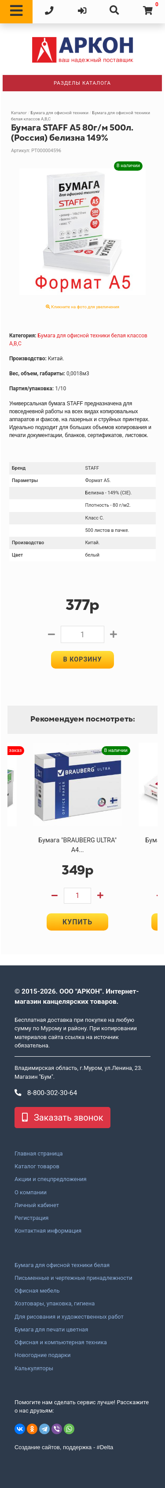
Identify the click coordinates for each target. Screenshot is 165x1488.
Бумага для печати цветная (51, 1330)
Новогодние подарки (43, 1355)
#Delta (105, 1447)
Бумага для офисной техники (59, 112)
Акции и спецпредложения (51, 1179)
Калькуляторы (34, 1368)
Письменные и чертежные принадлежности (73, 1278)
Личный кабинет (37, 1205)
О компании (31, 1192)
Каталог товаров (37, 1166)
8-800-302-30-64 (46, 1093)
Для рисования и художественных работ (69, 1317)
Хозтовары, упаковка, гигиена (55, 1304)
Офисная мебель (37, 1291)
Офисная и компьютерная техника (61, 1342)
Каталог (19, 112)
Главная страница (38, 1154)
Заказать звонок (62, 1117)
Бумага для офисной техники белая (62, 1265)
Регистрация (31, 1218)
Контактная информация (48, 1231)
